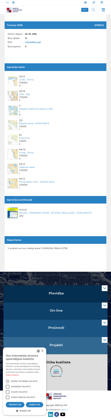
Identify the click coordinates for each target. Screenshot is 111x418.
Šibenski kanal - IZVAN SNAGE (34, 123)
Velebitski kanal (27, 167)
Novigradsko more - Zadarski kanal (36, 182)
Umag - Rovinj (26, 152)
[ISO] (55, 372)
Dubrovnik (24, 138)
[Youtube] (62, 414)
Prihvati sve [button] (15, 404)
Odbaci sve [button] (34, 404)
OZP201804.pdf (33, 42)
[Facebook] (56, 414)
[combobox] (38, 351)
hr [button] (84, 10)
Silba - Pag (24, 94)
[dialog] (24, 381)
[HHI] (15, 9)
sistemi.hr (64, 410)
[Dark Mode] (13, 2)
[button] (24, 410)
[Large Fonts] (7, 2)
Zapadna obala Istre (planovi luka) (36, 109)
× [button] (42, 351)
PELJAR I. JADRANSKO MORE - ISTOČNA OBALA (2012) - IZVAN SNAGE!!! (55, 213)
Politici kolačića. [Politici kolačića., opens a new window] (12, 375)
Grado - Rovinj (26, 79)
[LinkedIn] (50, 414)
